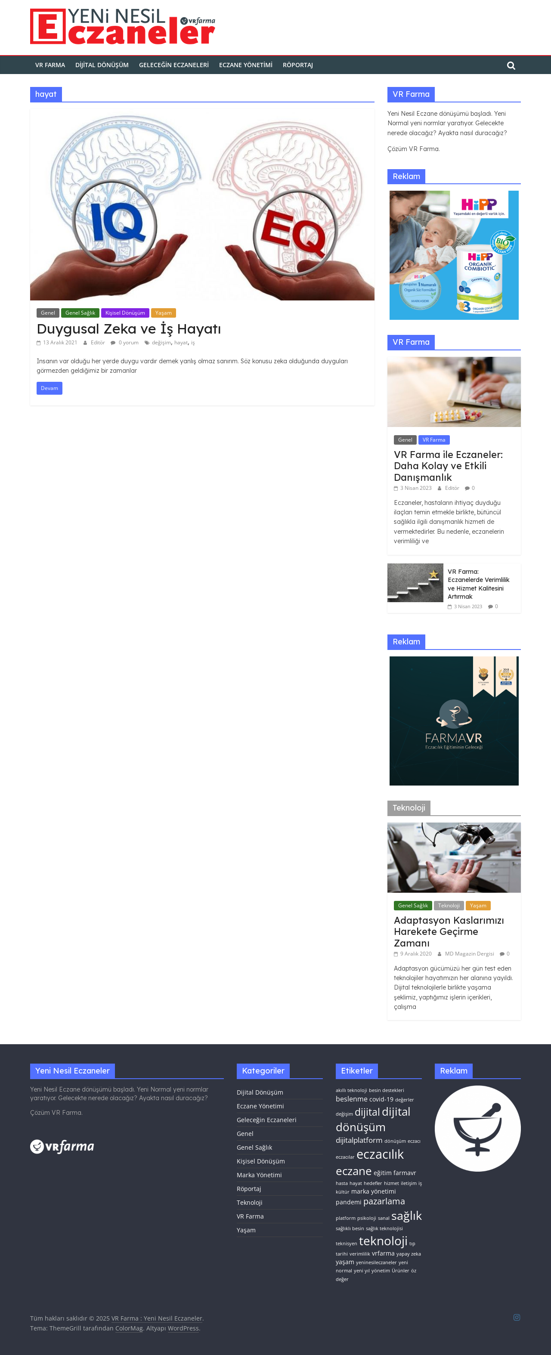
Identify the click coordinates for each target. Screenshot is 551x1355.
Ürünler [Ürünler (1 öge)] (400, 1271)
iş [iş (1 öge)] (420, 1183)
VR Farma (434, 439)
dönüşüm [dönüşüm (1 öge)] (395, 1141)
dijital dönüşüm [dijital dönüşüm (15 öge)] (373, 1119)
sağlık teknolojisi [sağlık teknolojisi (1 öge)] (384, 1228)
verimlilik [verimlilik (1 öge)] (360, 1254)
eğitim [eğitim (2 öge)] (383, 1173)
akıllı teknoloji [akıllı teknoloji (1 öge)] (351, 1090)
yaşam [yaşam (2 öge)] (345, 1262)
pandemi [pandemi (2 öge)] (349, 1202)
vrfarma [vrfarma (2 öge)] (383, 1253)
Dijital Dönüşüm (102, 65)
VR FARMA (50, 65)
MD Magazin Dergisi (470, 953)
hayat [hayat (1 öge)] (356, 1183)
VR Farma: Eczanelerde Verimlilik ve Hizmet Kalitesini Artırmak (479, 584)
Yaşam (163, 312)
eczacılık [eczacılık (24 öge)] (380, 1154)
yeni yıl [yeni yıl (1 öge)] (362, 1271)
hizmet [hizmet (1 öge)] (391, 1183)
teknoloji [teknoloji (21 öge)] (383, 1240)
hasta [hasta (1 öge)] (342, 1183)
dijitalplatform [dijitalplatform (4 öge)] (359, 1140)
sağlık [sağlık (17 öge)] (406, 1215)
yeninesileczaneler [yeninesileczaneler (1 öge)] (376, 1262)
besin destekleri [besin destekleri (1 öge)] (386, 1090)
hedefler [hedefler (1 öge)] (373, 1183)
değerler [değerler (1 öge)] (404, 1100)
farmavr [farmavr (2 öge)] (404, 1173)
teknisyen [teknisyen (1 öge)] (346, 1244)
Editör (98, 342)
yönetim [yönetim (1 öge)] (380, 1271)
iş (193, 342)
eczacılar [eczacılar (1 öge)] (345, 1157)
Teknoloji (449, 905)
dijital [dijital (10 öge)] (367, 1112)
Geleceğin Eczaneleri (174, 65)
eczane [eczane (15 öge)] (354, 1171)
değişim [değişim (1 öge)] (344, 1114)
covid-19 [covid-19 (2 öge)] (381, 1099)
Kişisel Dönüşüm (125, 312)
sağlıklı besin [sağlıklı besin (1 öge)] (350, 1228)
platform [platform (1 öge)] (346, 1218)
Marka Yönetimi (259, 1175)
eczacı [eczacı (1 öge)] (414, 1141)
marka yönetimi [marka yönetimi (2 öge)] (373, 1191)
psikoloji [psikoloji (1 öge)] (366, 1218)
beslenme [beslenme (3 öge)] (352, 1099)
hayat (181, 342)
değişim (161, 342)
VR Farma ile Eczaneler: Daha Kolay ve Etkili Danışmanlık (448, 466)
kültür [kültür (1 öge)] (343, 1192)
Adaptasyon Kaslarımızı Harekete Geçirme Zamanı (449, 931)
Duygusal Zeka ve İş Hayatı (129, 328)
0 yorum (125, 342)
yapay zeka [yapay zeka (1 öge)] (408, 1254)
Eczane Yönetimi (245, 65)
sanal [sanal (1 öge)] (384, 1218)
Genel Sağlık (80, 312)
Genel (48, 312)
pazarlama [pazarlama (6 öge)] (384, 1201)
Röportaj (298, 65)
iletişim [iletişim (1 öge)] (409, 1183)
